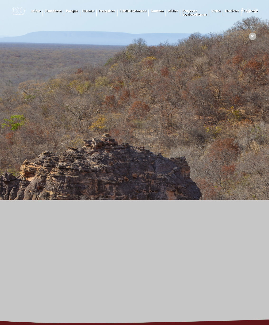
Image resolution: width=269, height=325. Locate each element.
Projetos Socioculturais (194, 13)
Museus (88, 11)
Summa (157, 11)
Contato (250, 11)
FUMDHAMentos (132, 11)
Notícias (232, 11)
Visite (216, 11)
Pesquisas (107, 11)
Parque (72, 11)
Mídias (173, 11)
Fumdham (53, 11)
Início (36, 11)
